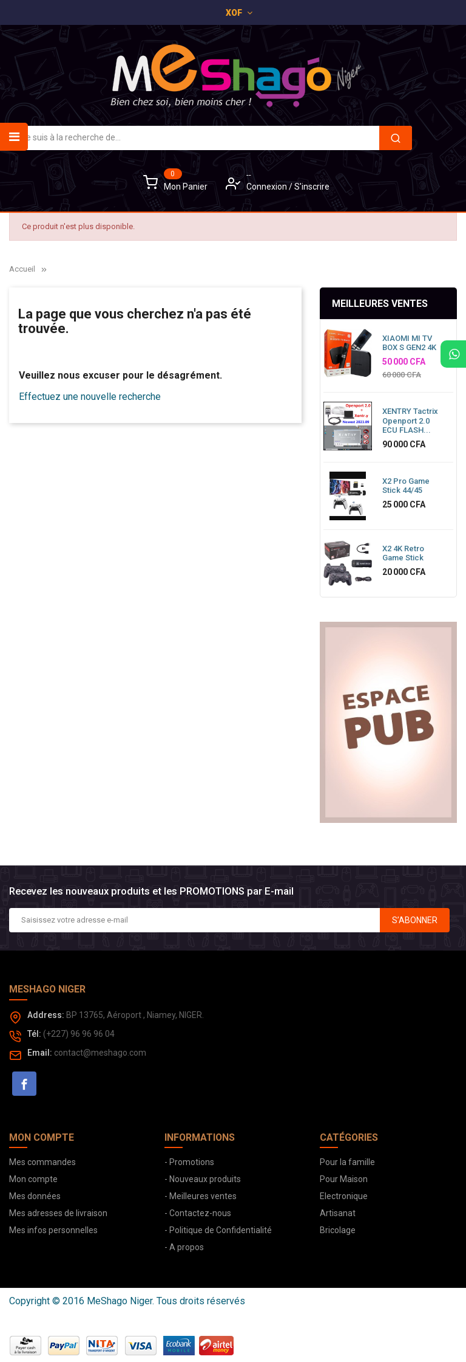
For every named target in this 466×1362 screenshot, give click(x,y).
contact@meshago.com (100, 1053)
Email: (39, 1053)
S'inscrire (311, 186)
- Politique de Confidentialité (218, 1230)
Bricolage (338, 1230)
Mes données (35, 1196)
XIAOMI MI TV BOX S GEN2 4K (409, 343)
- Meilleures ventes (200, 1196)
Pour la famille (347, 1162)
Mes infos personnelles (53, 1230)
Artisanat (338, 1213)
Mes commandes (42, 1162)
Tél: (34, 1034)
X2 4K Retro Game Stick (403, 553)
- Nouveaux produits (202, 1179)
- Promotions (189, 1162)
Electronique (344, 1196)
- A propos (184, 1247)
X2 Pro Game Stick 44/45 (406, 485)
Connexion (267, 186)
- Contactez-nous (197, 1213)
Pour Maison (344, 1179)
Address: (45, 1015)
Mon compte (33, 1179)
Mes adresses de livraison (58, 1213)
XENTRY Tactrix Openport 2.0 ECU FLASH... (410, 421)
